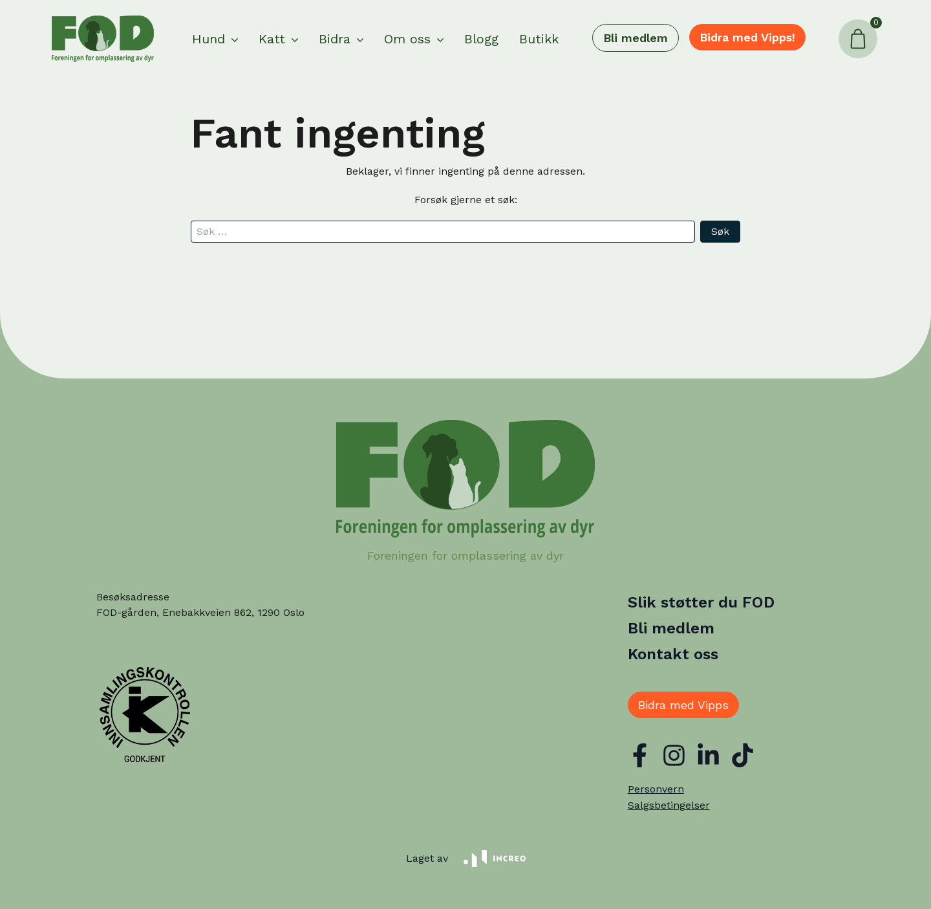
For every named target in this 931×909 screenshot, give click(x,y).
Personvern (656, 789)
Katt (272, 39)
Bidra (334, 39)
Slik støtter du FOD (701, 602)
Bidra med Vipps (683, 705)
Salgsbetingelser (669, 805)
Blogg (481, 39)
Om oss (407, 39)
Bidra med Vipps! (747, 37)
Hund (208, 39)
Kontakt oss (673, 654)
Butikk (539, 39)
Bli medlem (635, 38)
